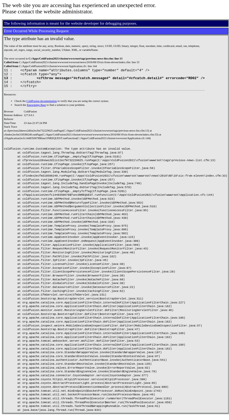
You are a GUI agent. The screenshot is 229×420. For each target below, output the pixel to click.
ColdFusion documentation (42, 104)
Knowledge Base (36, 108)
